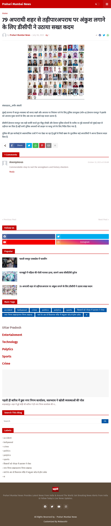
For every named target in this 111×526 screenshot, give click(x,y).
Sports (6, 356)
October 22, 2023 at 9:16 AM (98, 162)
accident (8, 310)
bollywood (22, 310)
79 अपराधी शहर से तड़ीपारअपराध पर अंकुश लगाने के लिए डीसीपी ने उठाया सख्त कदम (55, 286)
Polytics (7, 349)
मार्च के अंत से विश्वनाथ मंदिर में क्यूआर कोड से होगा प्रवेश (59, 315)
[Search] (55, 421)
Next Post (102, 219)
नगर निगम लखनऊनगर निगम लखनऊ (18, 315)
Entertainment (12, 335)
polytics (57, 310)
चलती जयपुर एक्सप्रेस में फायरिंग (33, 258)
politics (45, 310)
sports (69, 310)
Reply (11, 172)
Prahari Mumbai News (16, 4)
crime (34, 310)
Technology (10, 342)
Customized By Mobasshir (55, 521)
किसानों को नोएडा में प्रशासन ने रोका (90, 310)
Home (5, 13)
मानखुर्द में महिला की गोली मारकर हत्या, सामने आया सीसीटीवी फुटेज (48, 272)
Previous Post (10, 219)
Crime (6, 363)
